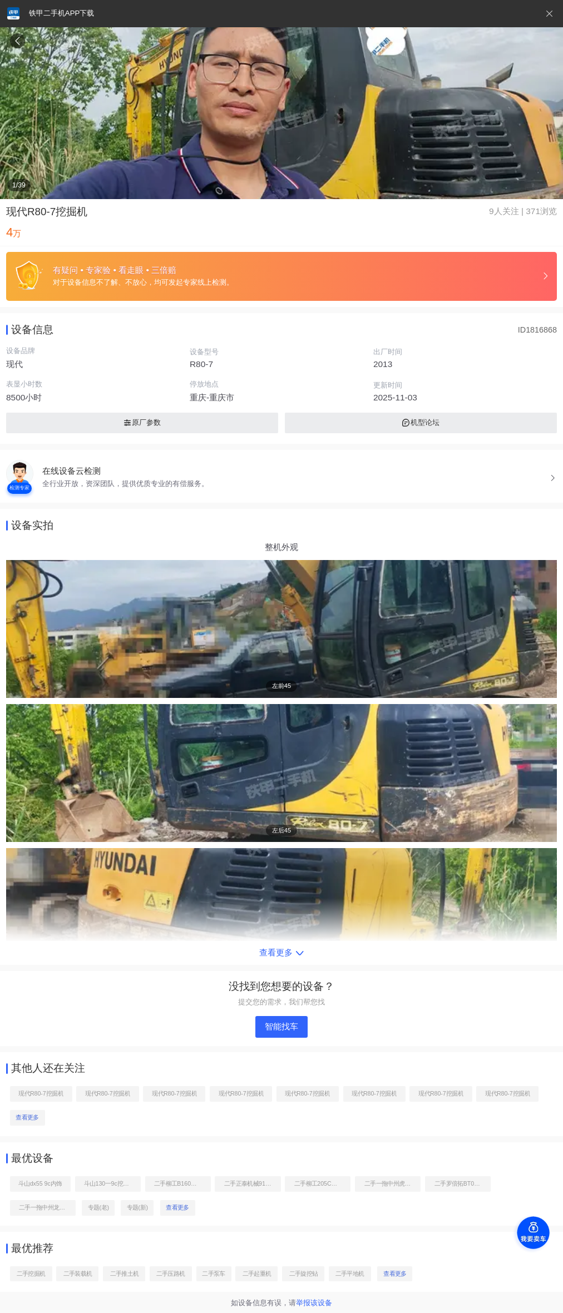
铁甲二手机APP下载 (61, 13)
